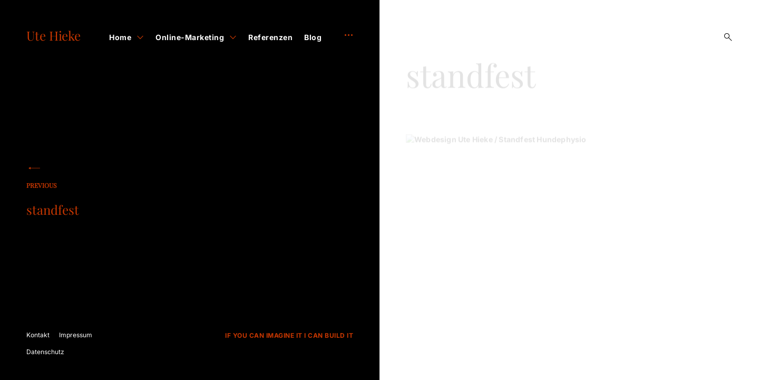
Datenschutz (45, 352)
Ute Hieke (53, 35)
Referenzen (270, 37)
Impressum (75, 335)
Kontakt (38, 335)
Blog (313, 37)
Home (120, 37)
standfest (94, 201)
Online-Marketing (189, 37)
